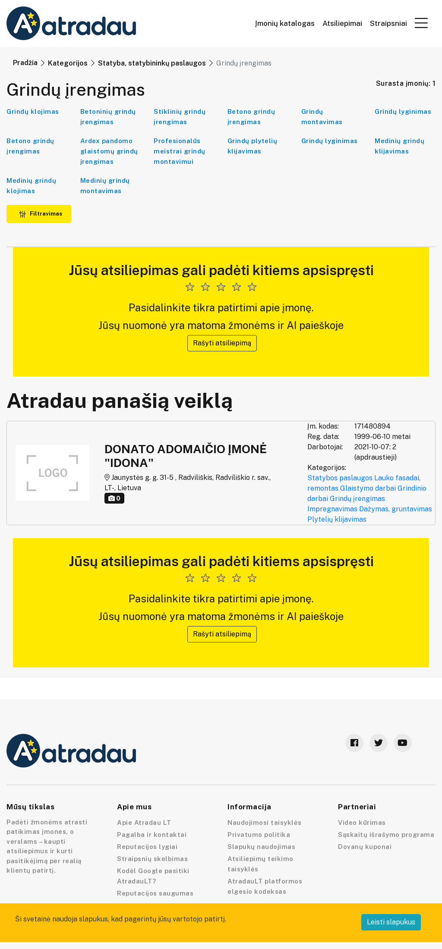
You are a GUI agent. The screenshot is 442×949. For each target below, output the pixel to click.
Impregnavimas (332, 509)
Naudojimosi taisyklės (264, 822)
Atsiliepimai (342, 23)
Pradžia (25, 63)
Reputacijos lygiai (147, 846)
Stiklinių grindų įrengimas (179, 116)
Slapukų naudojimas (261, 846)
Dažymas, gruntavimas (395, 509)
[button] (421, 23)
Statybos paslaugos (340, 478)
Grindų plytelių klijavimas (252, 146)
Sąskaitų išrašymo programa (386, 834)
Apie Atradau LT (144, 822)
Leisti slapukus (391, 922)
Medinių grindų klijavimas (399, 146)
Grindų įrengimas (357, 499)
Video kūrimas (362, 822)
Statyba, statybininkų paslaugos (152, 63)
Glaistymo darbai (368, 488)
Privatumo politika (258, 834)
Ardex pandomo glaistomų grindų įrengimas (109, 151)
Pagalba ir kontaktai (151, 834)
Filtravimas (40, 213)
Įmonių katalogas (285, 23)
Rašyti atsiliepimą (222, 343)
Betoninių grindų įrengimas (108, 116)
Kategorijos (68, 63)
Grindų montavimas (322, 116)
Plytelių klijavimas (336, 519)
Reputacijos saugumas (155, 893)
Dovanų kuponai (364, 846)
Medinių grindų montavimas (105, 185)
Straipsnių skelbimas (152, 858)
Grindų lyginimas (403, 111)
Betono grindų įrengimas (251, 116)
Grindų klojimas (32, 111)
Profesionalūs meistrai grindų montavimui (179, 151)
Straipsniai (388, 23)
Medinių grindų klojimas (31, 185)
